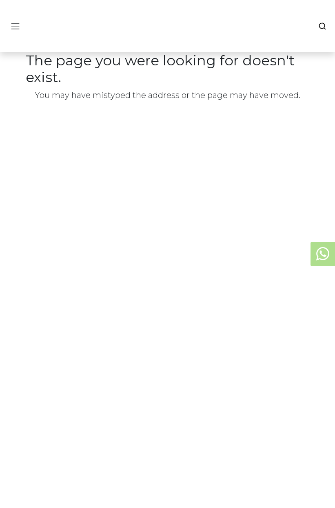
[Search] (322, 26)
